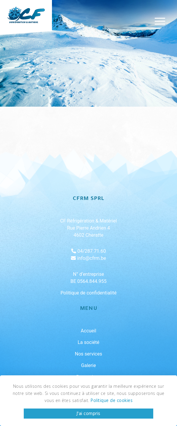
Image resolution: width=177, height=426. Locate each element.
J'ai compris (88, 413)
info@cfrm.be (88, 258)
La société (88, 342)
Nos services (88, 354)
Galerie (88, 365)
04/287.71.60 (88, 251)
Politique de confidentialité (89, 293)
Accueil (88, 331)
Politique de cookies (111, 400)
